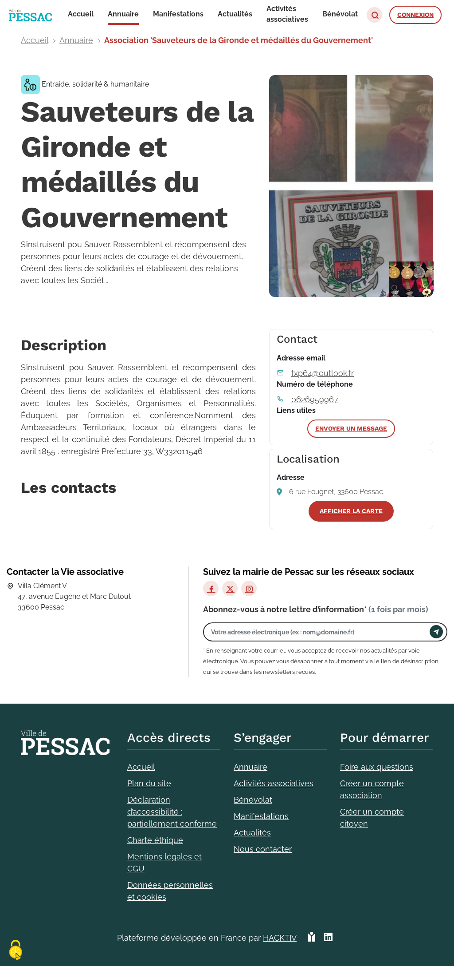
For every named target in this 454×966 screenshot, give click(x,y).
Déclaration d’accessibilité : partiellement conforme (172, 811)
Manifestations (261, 816)
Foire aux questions (376, 767)
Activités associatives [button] (287, 14)
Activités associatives (273, 783)
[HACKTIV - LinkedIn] (328, 938)
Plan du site (149, 783)
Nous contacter (263, 849)
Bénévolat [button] (340, 14)
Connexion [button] (415, 14)
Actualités (252, 832)
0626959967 (314, 399)
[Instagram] (249, 588)
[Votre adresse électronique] (318, 632)
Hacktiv (280, 937)
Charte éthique (155, 840)
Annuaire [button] (123, 14)
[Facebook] (211, 588)
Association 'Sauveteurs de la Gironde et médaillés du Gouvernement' (238, 40)
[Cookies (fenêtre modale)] (15, 950)
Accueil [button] (81, 14)
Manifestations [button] (178, 14)
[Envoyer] (436, 631)
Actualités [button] (235, 14)
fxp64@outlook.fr (322, 373)
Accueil (34, 40)
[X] (230, 588)
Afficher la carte (351, 511)
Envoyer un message (351, 428)
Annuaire (76, 40)
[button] (374, 15)
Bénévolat (253, 799)
